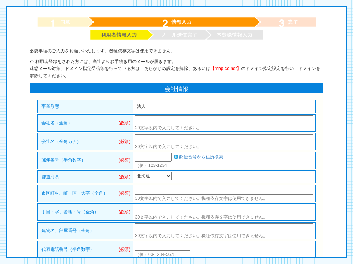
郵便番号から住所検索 (201, 157)
